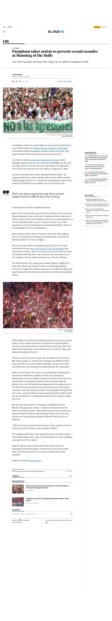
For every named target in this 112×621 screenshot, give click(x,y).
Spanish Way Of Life (31, 514)
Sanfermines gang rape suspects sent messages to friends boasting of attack (47, 487)
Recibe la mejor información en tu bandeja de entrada (29, 471)
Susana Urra (35, 460)
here (46, 522)
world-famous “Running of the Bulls (51, 148)
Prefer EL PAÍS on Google (65, 81)
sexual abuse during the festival (44, 160)
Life (6, 41)
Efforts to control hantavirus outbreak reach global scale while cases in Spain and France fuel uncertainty (97, 222)
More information (17, 522)
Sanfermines (16, 48)
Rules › (71, 476)
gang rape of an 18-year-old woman (46, 248)
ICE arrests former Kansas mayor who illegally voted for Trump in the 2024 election (96, 173)
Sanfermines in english (18, 514)
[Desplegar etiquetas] (71, 513)
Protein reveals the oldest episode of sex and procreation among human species (97, 204)
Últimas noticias (90, 152)
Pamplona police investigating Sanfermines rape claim (47, 499)
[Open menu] (4, 31)
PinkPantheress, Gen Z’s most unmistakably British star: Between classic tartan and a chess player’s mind (96, 158)
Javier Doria (17, 75)
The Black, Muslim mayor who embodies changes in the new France (96, 199)
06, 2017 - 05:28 (23, 76)
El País (27, 490)
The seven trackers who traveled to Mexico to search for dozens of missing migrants (95, 166)
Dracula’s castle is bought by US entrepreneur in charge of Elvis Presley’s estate (97, 210)
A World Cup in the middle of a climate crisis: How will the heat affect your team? (96, 180)
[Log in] (105, 27)
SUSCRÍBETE (97, 27)
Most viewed (89, 195)
